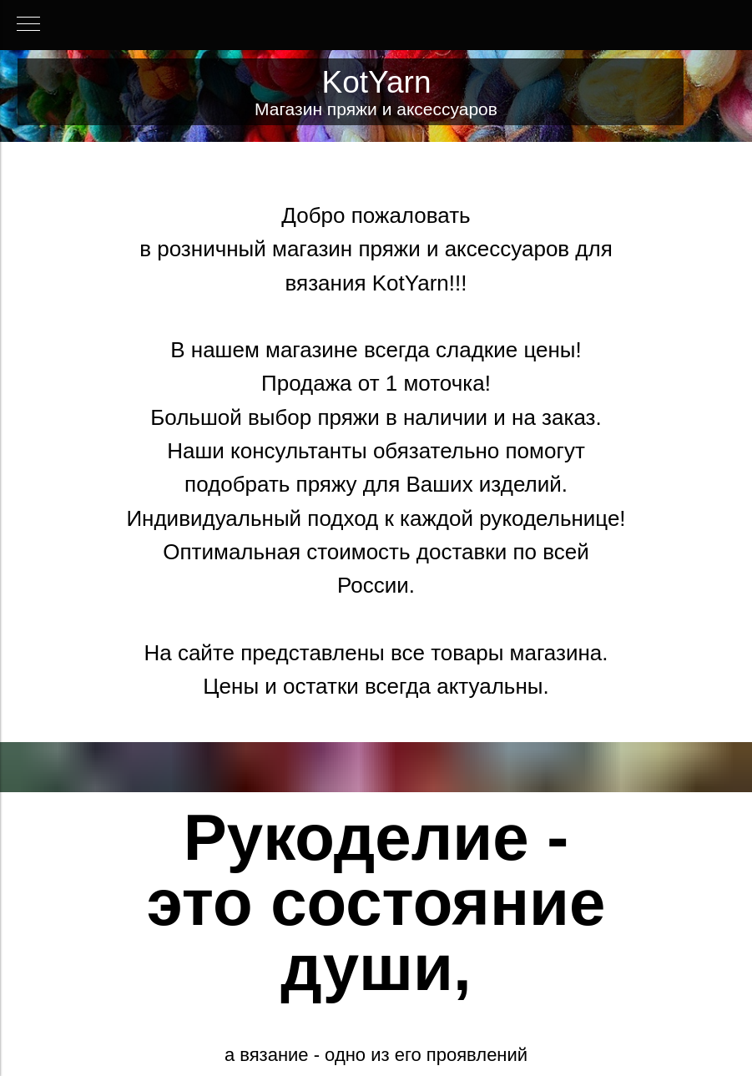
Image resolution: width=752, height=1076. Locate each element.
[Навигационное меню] (28, 25)
